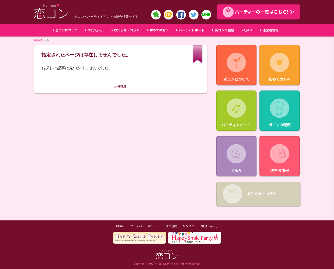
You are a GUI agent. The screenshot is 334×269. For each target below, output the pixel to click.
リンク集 (189, 226)
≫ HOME (120, 86)
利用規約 (171, 226)
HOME (38, 40)
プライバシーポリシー (145, 226)
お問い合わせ (209, 226)
